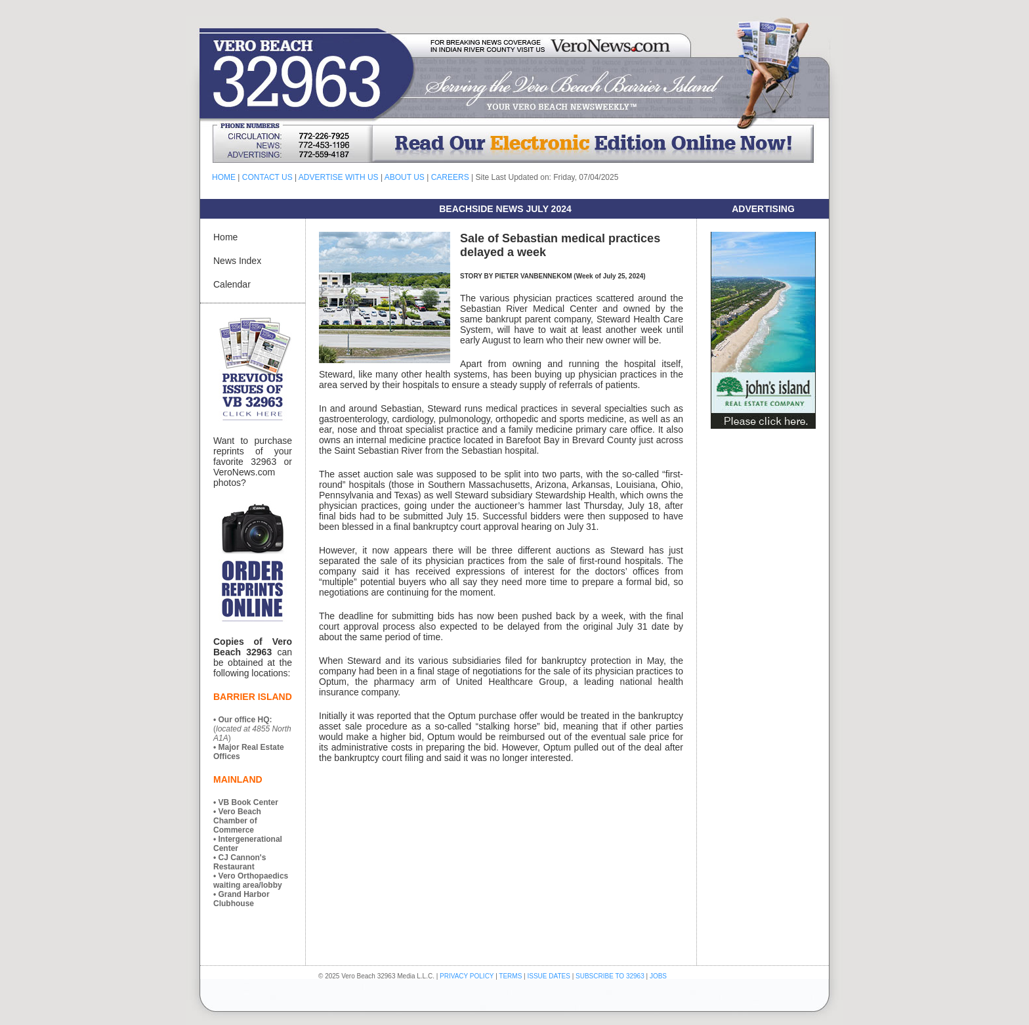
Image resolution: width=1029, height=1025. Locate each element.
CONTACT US (267, 177)
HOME (224, 177)
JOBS (658, 976)
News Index (237, 260)
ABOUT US (405, 177)
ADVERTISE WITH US (339, 177)
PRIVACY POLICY (467, 976)
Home (225, 237)
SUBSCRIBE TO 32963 (611, 976)
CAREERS (450, 177)
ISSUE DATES (549, 976)
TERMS (510, 976)
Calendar (232, 284)
